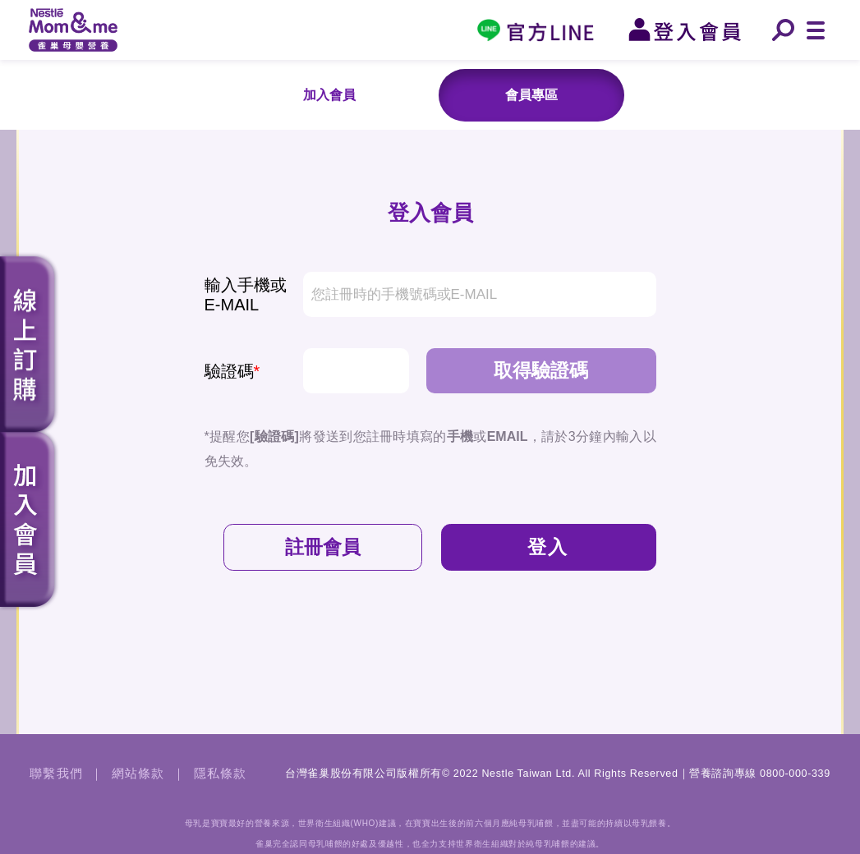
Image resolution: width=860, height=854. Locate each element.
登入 (548, 547)
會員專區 (531, 95)
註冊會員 (323, 547)
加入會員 (329, 95)
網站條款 (138, 773)
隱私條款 (220, 773)
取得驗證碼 (541, 370)
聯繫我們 (56, 773)
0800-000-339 (795, 773)
